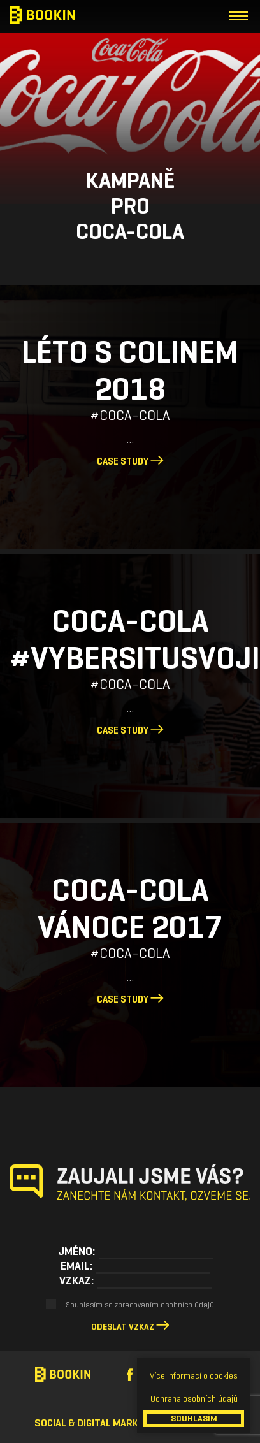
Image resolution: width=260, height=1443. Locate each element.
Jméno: (76, 1251)
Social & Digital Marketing (99, 1423)
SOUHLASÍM (194, 1418)
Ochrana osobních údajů (194, 1398)
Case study (130, 461)
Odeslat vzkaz (122, 1326)
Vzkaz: (76, 1280)
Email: (76, 1266)
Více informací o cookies (194, 1375)
